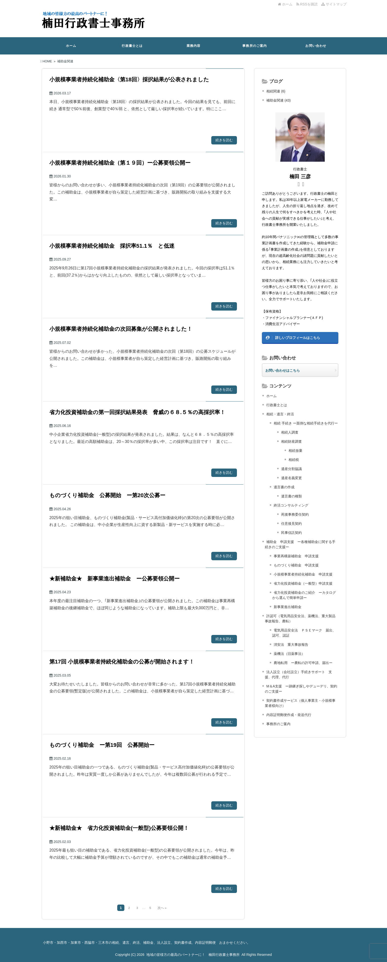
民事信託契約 (291, 533)
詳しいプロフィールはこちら (297, 337)
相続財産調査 (291, 441)
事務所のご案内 (254, 46)
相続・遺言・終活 (280, 414)
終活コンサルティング (291, 505)
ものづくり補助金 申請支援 (296, 565)
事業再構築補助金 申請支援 (296, 556)
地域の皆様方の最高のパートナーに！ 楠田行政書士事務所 (193, 955)
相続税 (294, 460)
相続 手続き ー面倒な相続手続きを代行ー (306, 423)
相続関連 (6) (275, 91)
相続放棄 (295, 451)
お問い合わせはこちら (282, 370)
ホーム (285, 4)
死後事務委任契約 (295, 514)
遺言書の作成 (284, 487)
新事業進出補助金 (287, 607)
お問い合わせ (315, 46)
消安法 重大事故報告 (291, 645)
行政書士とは (132, 46)
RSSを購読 (307, 4)
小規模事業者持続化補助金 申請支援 (303, 574)
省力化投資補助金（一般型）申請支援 (303, 583)
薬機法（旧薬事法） (289, 654)
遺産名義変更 (291, 478)
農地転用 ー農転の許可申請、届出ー (303, 663)
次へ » (161, 908)
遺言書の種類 (291, 496)
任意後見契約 (291, 523)
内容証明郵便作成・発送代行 (288, 715)
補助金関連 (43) (278, 100)
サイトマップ (334, 4)
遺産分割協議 (291, 469)
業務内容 (194, 46)
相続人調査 (289, 432)
